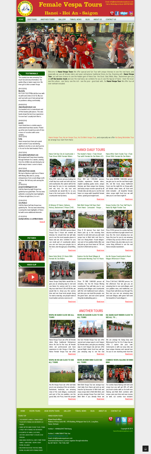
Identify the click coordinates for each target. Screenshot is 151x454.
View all (42, 222)
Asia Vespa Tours (52, 411)
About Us (98, 19)
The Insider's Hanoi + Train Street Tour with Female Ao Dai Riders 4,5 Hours (90, 155)
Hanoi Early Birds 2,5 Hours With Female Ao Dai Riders (60, 257)
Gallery (62, 19)
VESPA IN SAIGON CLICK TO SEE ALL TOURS (90, 316)
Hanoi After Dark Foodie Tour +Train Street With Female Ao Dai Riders (119, 155)
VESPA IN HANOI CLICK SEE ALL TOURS (61, 316)
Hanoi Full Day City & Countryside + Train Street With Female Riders (62, 155)
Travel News (76, 19)
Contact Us (111, 19)
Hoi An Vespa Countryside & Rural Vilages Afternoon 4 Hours (118, 257)
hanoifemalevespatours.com (123, 431)
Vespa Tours (34, 411)
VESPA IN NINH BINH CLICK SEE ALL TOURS (89, 361)
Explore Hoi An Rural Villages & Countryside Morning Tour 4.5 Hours (90, 257)
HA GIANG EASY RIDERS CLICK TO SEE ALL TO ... (119, 316)
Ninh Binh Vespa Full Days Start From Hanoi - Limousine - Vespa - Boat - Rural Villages (89, 206)
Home (21, 19)
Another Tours (48, 19)
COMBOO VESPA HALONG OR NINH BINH (119, 361)
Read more (72, 199)
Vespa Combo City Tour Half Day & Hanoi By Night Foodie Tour (119, 206)
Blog (88, 19)
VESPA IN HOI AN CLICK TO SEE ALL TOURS (61, 361)
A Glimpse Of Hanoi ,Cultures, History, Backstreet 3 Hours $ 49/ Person (61, 206)
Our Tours (32, 19)
